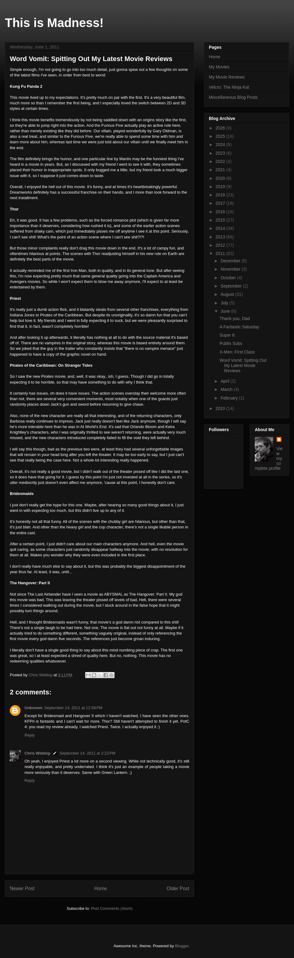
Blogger (181, 946)
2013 (221, 236)
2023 (221, 153)
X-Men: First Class (237, 352)
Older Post (178, 888)
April (225, 381)
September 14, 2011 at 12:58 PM (73, 707)
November (231, 269)
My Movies (219, 66)
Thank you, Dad (235, 318)
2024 (221, 144)
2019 (221, 186)
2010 (221, 408)
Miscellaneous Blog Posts (233, 97)
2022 (221, 161)
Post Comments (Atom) (111, 908)
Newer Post (22, 888)
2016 (221, 211)
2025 (221, 136)
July (225, 302)
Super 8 (227, 335)
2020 (221, 178)
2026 (221, 128)
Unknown (33, 707)
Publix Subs (231, 343)
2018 (221, 194)
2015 (221, 220)
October (229, 277)
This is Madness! (54, 22)
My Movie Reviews (227, 77)
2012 (221, 245)
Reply (29, 735)
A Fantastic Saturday (239, 326)
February (230, 398)
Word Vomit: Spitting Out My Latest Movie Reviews (243, 365)
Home (100, 888)
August (228, 294)
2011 (221, 253)
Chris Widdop (37, 753)
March (227, 389)
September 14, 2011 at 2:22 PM (87, 753)
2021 (221, 169)
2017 (221, 203)
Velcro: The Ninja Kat (229, 87)
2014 (221, 228)
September (232, 286)
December (231, 260)
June (226, 311)
